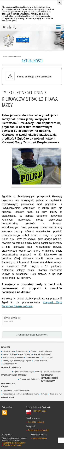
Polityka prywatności (12, 445)
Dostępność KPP (10, 364)
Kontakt (4, 386)
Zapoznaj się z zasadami (14, 443)
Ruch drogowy (47, 375)
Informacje (5, 347)
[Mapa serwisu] (9, 27)
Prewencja (22, 375)
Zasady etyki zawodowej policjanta (17, 361)
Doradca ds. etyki (33, 357)
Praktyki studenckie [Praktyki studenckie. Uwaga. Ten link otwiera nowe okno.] (42, 354)
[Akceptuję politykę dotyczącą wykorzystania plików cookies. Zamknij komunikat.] (59, 2)
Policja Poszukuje (8, 383)
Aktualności (18, 56)
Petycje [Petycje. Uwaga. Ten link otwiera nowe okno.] (44, 394)
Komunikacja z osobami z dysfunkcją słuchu (21, 394)
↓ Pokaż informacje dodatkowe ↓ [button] (32, 334)
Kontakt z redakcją (36, 422)
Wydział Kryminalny (9, 375)
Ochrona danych (7, 397)
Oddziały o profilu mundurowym (48, 372)
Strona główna (8, 56)
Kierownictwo (8, 351)
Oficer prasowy (22, 351)
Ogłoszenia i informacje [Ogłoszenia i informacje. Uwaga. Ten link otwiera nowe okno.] (23, 372)
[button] (58, 27)
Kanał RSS (4, 412)
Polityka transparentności (13, 357)
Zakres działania (40, 361)
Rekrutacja (16, 367)
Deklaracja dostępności (38, 430)
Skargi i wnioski (9, 354)
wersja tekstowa (40, 438)
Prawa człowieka (25, 354)
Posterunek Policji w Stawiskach (16, 391)
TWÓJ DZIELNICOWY (48, 381)
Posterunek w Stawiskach (41, 351)
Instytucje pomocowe (49, 378)
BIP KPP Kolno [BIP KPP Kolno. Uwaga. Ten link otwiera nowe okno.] (39, 411)
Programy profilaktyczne (30, 379)
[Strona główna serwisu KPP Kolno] (4, 27)
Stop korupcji (47, 357)
